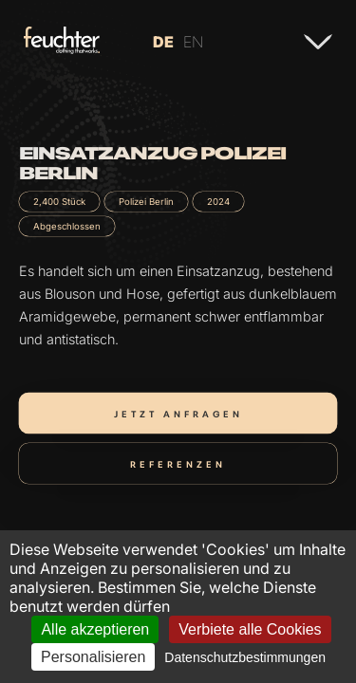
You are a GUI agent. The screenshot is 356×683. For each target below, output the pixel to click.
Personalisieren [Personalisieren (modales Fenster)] (93, 657)
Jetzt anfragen (178, 413)
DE (163, 41)
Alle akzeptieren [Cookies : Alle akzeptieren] (95, 629)
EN (193, 41)
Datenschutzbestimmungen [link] (245, 657)
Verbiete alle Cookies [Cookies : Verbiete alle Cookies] (249, 629)
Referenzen (178, 463)
